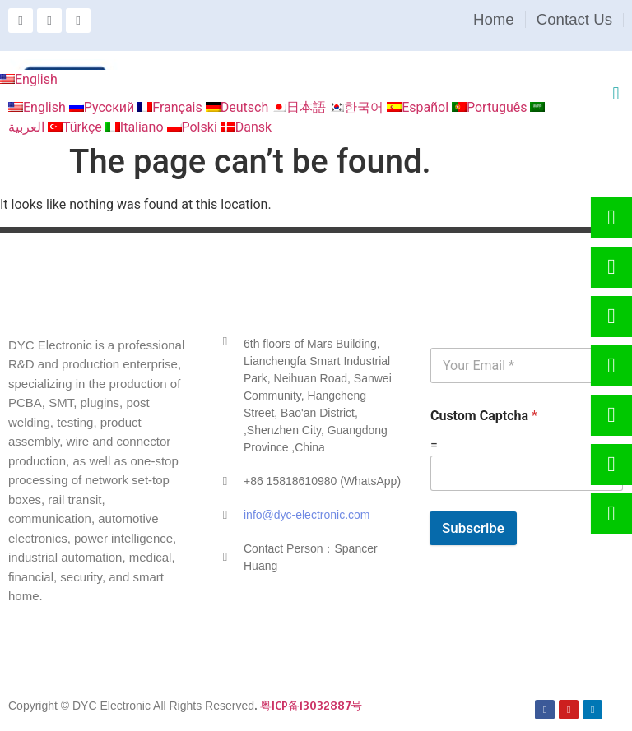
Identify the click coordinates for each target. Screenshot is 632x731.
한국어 (358, 107)
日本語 (300, 107)
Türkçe (76, 127)
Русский (103, 107)
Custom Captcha (483, 415)
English (29, 79)
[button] (616, 93)
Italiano (136, 127)
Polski (194, 127)
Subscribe (473, 528)
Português (491, 107)
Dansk (246, 127)
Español (419, 107)
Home (493, 19)
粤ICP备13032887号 (311, 705)
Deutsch (239, 107)
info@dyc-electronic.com (307, 514)
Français (171, 107)
